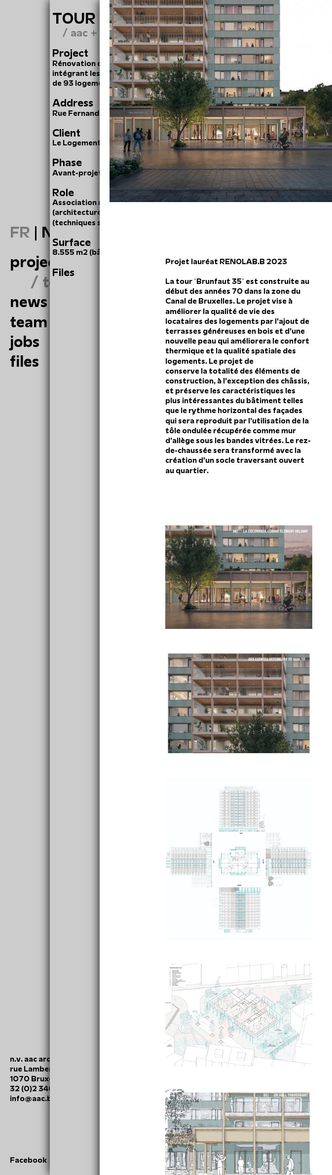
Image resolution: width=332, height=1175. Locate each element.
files (24, 361)
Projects (39, 262)
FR (20, 232)
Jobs (24, 341)
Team (28, 322)
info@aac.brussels (44, 1098)
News (28, 302)
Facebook (28, 1160)
